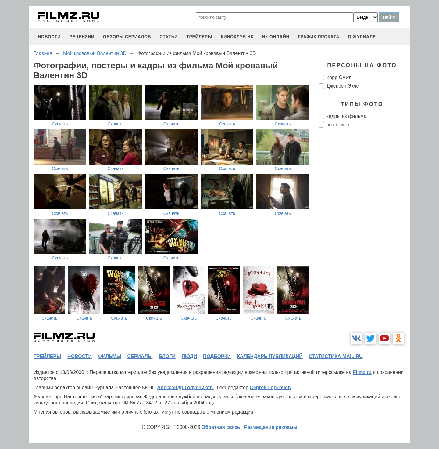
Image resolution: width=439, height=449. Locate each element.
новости (49, 36)
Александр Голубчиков (185, 387)
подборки (217, 356)
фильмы (109, 356)
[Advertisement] (364, 234)
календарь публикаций (270, 356)
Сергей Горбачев (270, 387)
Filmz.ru (362, 372)
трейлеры (199, 36)
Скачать (60, 123)
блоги (167, 356)
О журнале (362, 36)
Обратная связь (221, 427)
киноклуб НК (237, 36)
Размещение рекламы (271, 427)
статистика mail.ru (336, 356)
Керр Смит (339, 77)
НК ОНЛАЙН (275, 36)
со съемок (338, 124)
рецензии (82, 36)
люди (189, 356)
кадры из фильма (346, 116)
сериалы (139, 356)
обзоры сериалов (127, 36)
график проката (318, 36)
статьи (168, 36)
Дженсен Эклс (343, 86)
